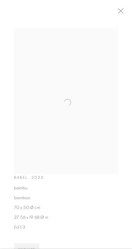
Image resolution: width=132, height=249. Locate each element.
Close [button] (121, 12)
